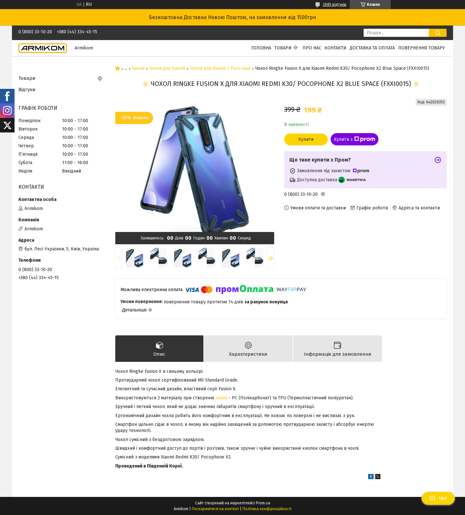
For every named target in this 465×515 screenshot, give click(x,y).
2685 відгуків (334, 4)
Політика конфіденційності (267, 509)
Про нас (312, 48)
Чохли (138, 68)
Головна (261, 48)
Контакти (335, 48)
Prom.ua (263, 503)
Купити (306, 139)
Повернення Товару (421, 48)
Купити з (354, 139)
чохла (221, 398)
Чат (438, 498)
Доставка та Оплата (372, 48)
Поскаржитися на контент (215, 509)
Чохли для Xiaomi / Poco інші (220, 68)
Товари (283, 48)
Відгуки (27, 89)
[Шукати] (438, 33)
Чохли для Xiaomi (167, 68)
